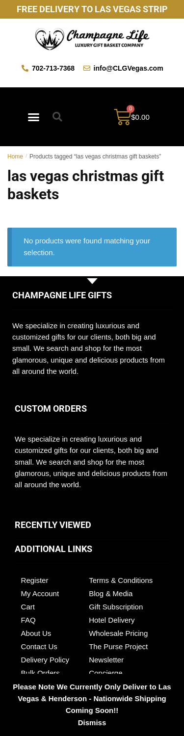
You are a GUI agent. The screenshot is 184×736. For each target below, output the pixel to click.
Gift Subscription (116, 607)
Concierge (105, 673)
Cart (28, 607)
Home (15, 156)
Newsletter (106, 660)
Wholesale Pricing (118, 633)
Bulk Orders (40, 673)
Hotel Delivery (111, 620)
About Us (36, 633)
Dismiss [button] (92, 722)
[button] (34, 116)
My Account (40, 593)
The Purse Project (118, 646)
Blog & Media (110, 593)
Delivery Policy (45, 660)
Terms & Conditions (121, 580)
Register (35, 580)
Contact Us (39, 646)
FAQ (28, 620)
